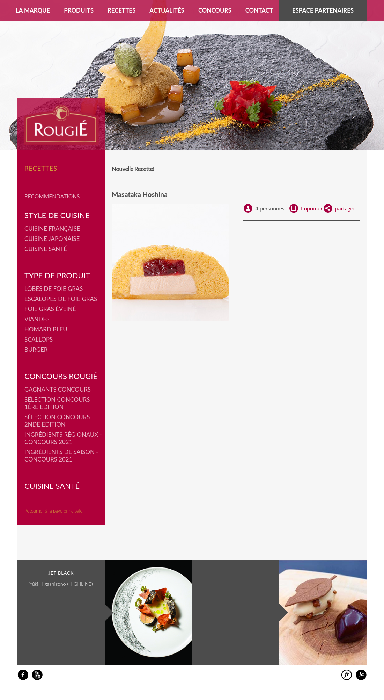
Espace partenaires (323, 10)
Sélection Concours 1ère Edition (57, 403)
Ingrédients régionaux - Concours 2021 (63, 438)
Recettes (121, 10)
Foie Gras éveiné (50, 309)
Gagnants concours (57, 389)
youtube (37, 675)
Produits (79, 10)
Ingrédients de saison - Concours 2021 (61, 455)
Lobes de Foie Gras (53, 288)
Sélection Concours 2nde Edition (57, 420)
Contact (259, 10)
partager (345, 208)
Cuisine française (52, 228)
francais (346, 675)
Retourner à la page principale (53, 511)
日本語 (361, 675)
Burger (35, 349)
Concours (214, 10)
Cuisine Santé (45, 248)
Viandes (37, 319)
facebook (22, 675)
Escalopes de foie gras (60, 298)
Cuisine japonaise (52, 238)
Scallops (38, 339)
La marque (33, 10)
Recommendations (52, 196)
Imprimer (312, 208)
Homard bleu (45, 329)
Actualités (166, 10)
